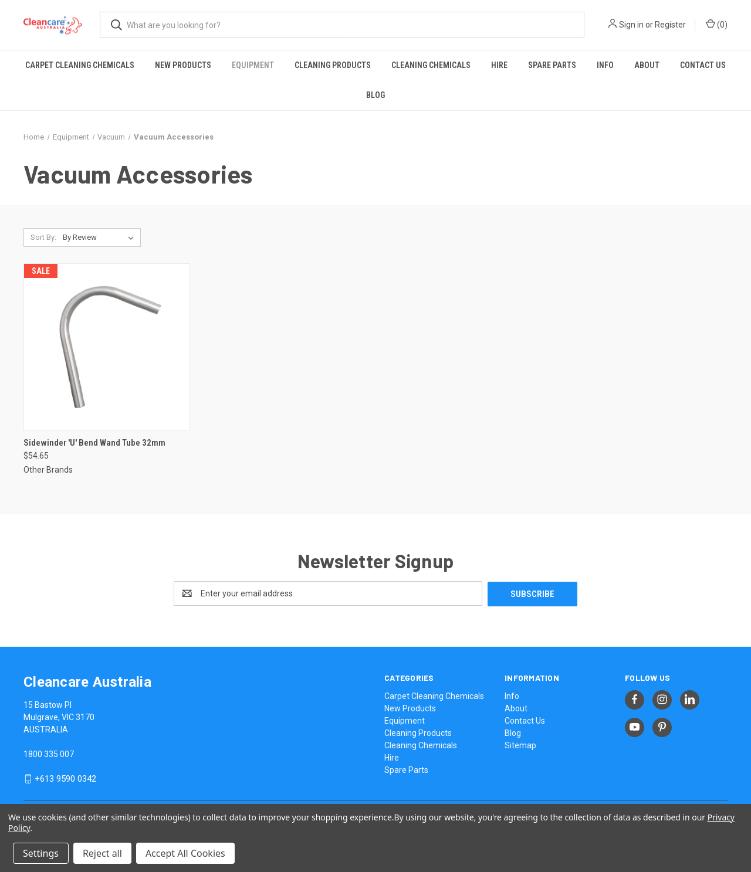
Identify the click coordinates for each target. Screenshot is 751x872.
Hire (499, 65)
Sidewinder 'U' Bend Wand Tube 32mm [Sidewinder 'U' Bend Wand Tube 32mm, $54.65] (94, 442)
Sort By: (43, 237)
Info (605, 65)
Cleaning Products (333, 65)
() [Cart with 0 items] (717, 24)
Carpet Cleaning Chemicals (79, 65)
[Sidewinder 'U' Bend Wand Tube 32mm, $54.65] (107, 347)
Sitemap (520, 744)
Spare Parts (552, 65)
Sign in (631, 24)
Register (670, 24)
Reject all (102, 853)
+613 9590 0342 (65, 778)
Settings (41, 853)
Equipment (253, 65)
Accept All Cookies (185, 853)
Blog (375, 95)
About (646, 65)
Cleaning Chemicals (431, 65)
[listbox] (100, 237)
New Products (183, 65)
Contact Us (703, 65)
